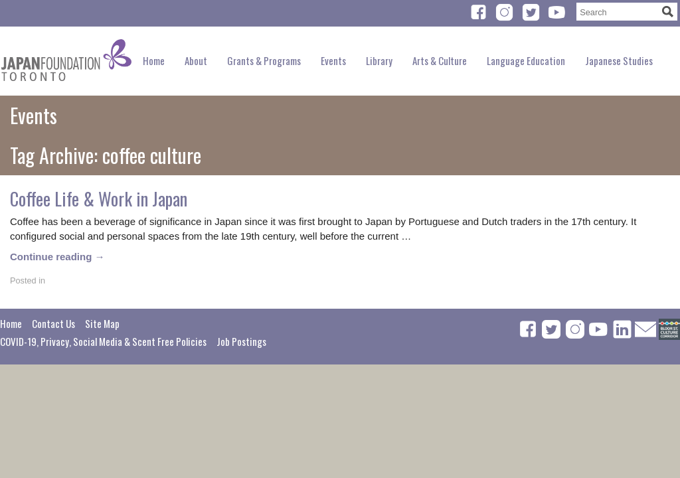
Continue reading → (57, 256)
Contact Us (53, 323)
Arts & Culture (439, 60)
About (196, 60)
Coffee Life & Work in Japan (98, 198)
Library (379, 60)
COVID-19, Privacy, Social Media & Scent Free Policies (103, 341)
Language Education (526, 60)
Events (333, 60)
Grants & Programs (264, 60)
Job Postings (241, 341)
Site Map (102, 323)
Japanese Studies (619, 60)
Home (154, 60)
